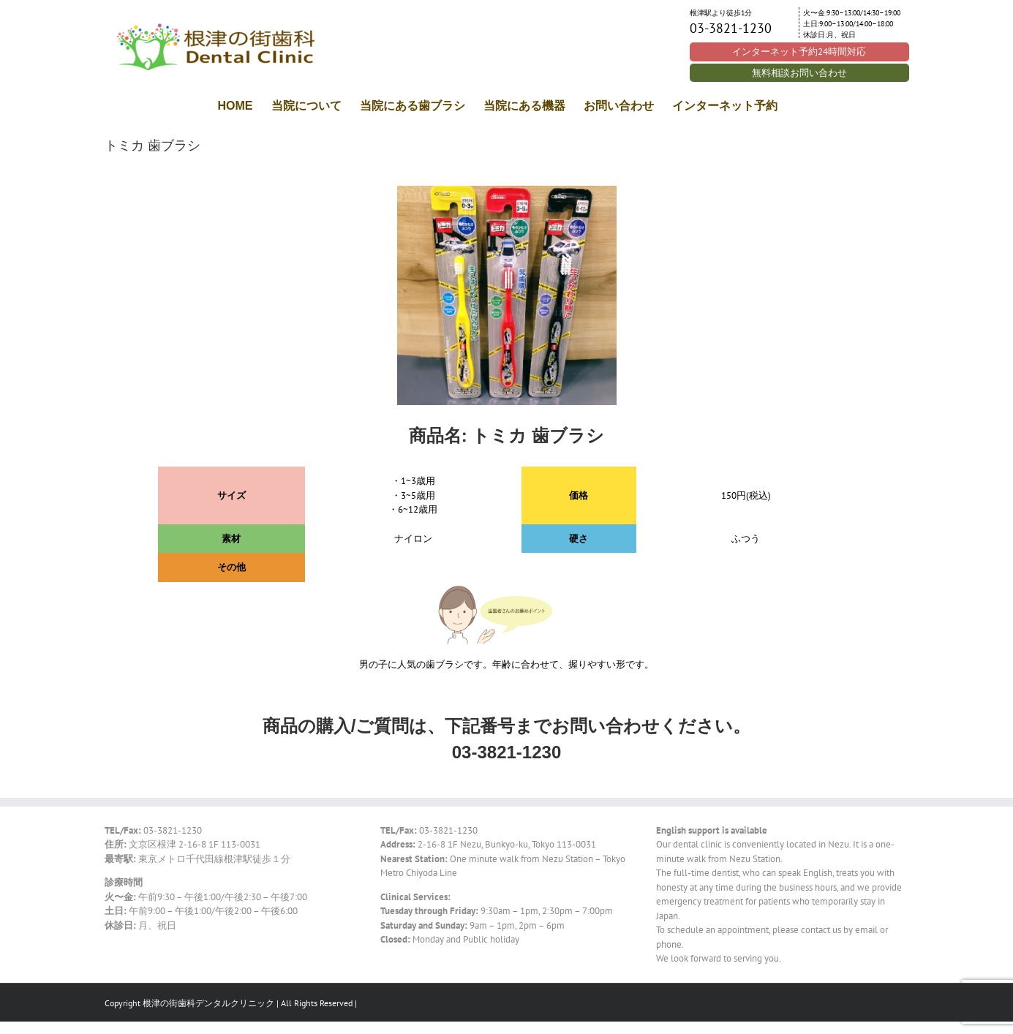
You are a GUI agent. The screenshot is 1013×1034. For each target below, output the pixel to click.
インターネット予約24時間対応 (799, 51)
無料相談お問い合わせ (799, 73)
